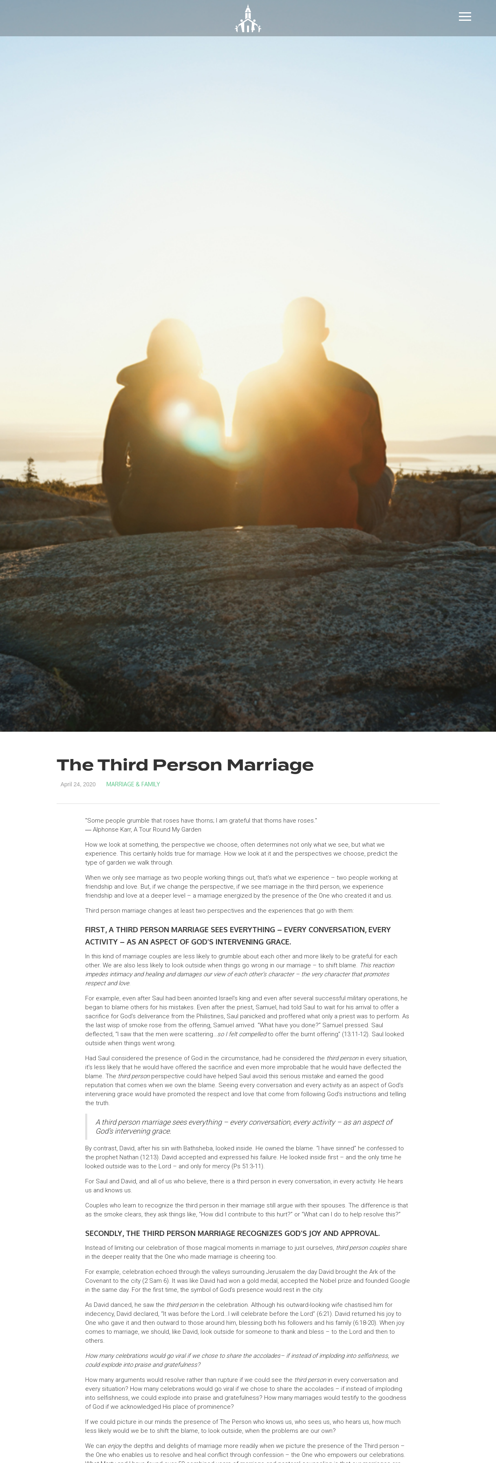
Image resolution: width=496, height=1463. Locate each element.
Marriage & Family (133, 784)
